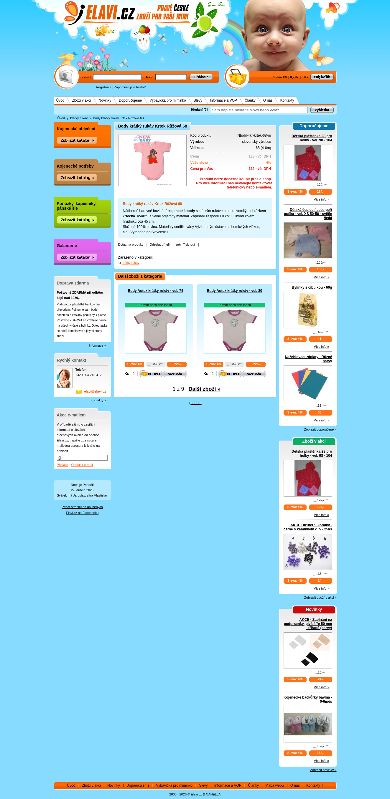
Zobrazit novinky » (323, 770)
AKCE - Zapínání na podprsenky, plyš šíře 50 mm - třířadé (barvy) (308, 624)
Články (250, 100)
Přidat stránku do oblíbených (82, 507)
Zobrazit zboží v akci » (320, 597)
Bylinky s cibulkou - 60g (312, 287)
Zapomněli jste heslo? (130, 87)
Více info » (321, 199)
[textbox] (259, 110)
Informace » (97, 345)
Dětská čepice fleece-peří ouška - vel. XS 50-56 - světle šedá (308, 214)
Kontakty (287, 100)
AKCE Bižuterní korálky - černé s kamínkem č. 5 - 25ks (308, 527)
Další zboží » (204, 389)
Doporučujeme (130, 100)
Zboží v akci (81, 100)
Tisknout (189, 244)
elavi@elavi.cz (95, 391)
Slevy (198, 100)
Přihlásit (62, 465)
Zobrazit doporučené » (320, 429)
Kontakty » (98, 400)
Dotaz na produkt (130, 244)
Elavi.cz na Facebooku (82, 513)
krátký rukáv (79, 118)
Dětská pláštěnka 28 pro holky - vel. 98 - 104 (312, 138)
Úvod (60, 100)
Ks (127, 374)
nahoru (195, 403)
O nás (268, 100)
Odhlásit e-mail (82, 465)
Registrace (104, 87)
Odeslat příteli (159, 244)
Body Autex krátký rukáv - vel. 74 (155, 291)
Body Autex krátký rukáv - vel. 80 (234, 291)
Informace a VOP (223, 100)
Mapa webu (274, 785)
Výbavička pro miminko (167, 100)
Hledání (197, 109)
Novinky (105, 100)
